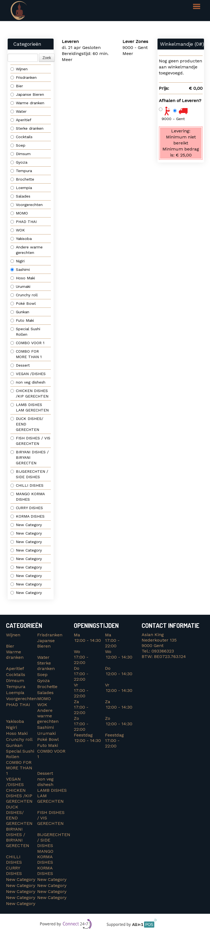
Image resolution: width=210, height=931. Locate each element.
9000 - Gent (173, 119)
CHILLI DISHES (28, 485)
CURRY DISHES (28, 508)
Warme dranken (27, 103)
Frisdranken (23, 77)
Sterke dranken (26, 128)
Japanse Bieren (27, 94)
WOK (17, 230)
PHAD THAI (23, 221)
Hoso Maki (22, 278)
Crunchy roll (24, 295)
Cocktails (21, 137)
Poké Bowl (23, 303)
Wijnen (19, 69)
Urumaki (20, 286)
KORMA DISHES (28, 516)
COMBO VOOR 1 (28, 343)
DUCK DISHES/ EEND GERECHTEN (26, 424)
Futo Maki (22, 320)
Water (18, 111)
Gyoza (18, 162)
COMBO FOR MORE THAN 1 (26, 354)
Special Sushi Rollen (25, 332)
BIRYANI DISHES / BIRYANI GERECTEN (29, 457)
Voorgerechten (26, 204)
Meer (67, 59)
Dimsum (20, 154)
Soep (17, 145)
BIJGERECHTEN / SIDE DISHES (29, 474)
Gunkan (19, 312)
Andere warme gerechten (26, 250)
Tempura (21, 171)
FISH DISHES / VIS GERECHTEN (30, 441)
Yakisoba (21, 238)
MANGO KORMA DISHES (27, 496)
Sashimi (20, 269)
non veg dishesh (27, 382)
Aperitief (20, 120)
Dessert (20, 365)
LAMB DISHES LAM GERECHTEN (29, 407)
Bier (16, 86)
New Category (26, 525)
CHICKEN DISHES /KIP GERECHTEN (29, 393)
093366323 (162, 651)
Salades (20, 196)
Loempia (21, 187)
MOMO (19, 213)
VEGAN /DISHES (29, 374)
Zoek (46, 58)
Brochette (22, 179)
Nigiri (17, 261)
